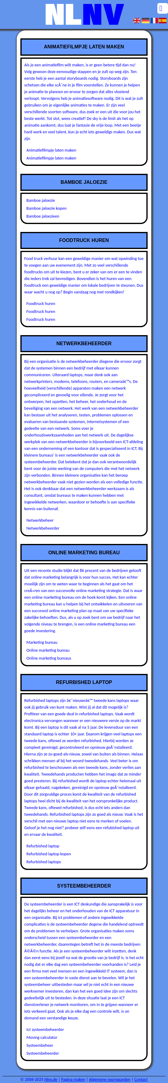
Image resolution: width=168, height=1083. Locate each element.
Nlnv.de (50, 1079)
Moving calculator (42, 1037)
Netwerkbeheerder (42, 528)
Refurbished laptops (43, 861)
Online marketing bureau (47, 650)
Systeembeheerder (42, 1053)
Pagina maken (73, 1079)
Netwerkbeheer (40, 520)
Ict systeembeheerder (45, 1029)
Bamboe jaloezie (40, 200)
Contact (141, 1079)
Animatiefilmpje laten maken (51, 150)
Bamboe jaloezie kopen (46, 208)
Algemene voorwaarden (110, 1079)
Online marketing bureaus (48, 658)
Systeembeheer (39, 1045)
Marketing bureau (42, 642)
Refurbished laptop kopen (48, 854)
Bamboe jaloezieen (42, 216)
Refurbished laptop (42, 846)
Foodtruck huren (40, 303)
